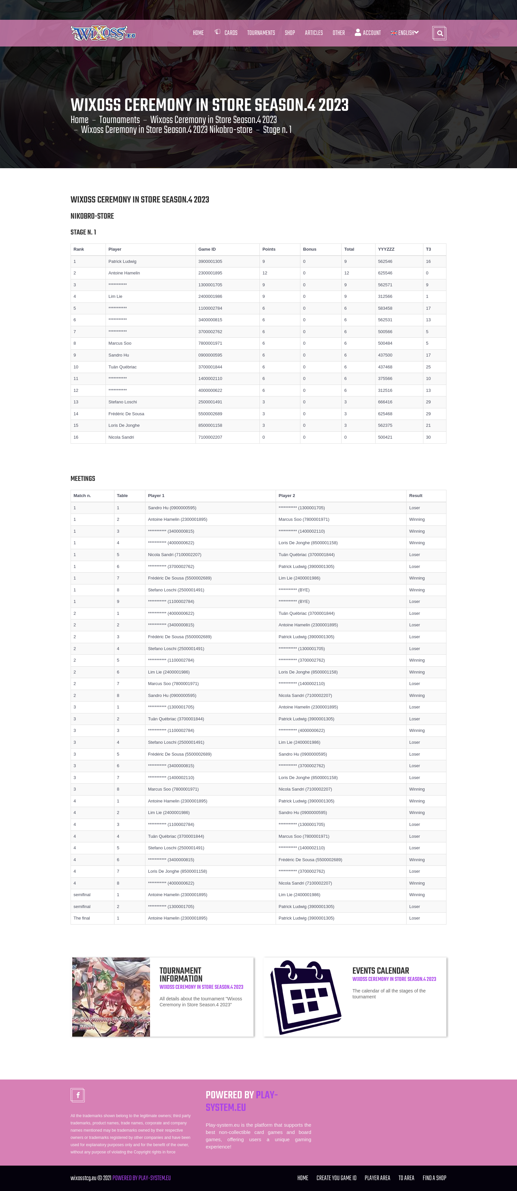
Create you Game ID (336, 1178)
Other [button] (339, 33)
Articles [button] (314, 33)
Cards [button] (225, 33)
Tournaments (119, 120)
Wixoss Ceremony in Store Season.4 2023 (213, 120)
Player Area (377, 1178)
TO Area (406, 1178)
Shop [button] (290, 33)
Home (198, 33)
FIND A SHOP (434, 1178)
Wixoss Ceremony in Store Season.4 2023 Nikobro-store (167, 130)
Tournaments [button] (261, 33)
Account (368, 33)
